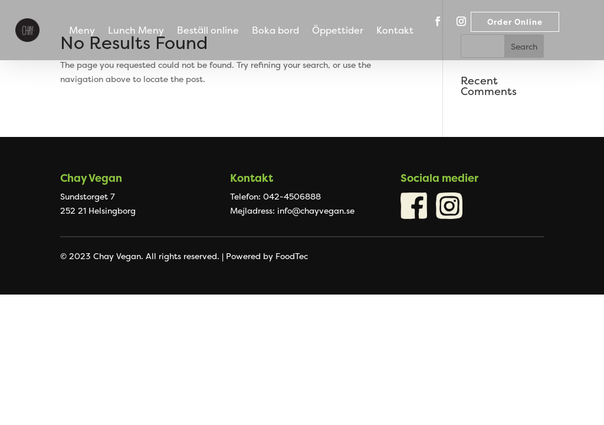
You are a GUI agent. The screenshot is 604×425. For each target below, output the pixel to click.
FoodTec (291, 255)
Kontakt (394, 31)
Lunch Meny (136, 31)
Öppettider (337, 31)
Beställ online (208, 31)
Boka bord (275, 31)
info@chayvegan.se (315, 210)
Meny (82, 31)
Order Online (515, 22)
